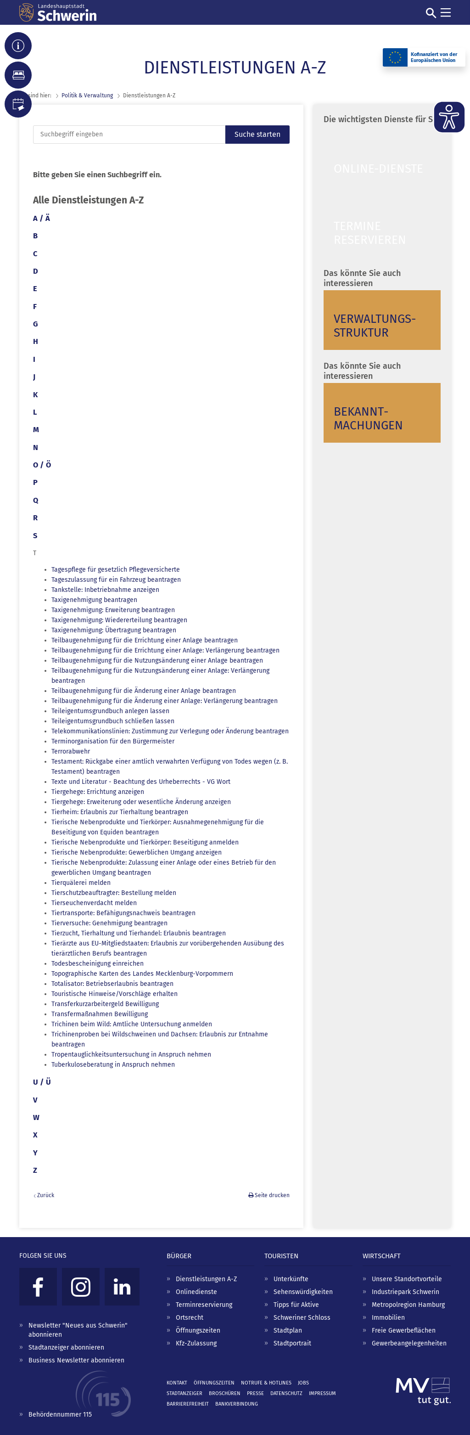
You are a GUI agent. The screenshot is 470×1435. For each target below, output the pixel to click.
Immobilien (388, 1318)
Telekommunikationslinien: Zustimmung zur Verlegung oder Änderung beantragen (170, 731)
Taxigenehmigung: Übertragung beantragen (113, 630)
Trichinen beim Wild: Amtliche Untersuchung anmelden (131, 1024)
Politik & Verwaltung (87, 95)
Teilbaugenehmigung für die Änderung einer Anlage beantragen (143, 691)
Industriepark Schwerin (405, 1292)
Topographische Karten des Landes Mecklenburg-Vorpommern (142, 974)
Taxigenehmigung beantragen (94, 600)
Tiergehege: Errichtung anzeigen (97, 792)
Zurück (45, 1195)
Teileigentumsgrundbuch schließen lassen (112, 721)
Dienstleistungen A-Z (206, 1279)
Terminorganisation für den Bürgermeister (112, 741)
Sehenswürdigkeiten (303, 1292)
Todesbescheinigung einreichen (97, 964)
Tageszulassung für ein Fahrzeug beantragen (116, 580)
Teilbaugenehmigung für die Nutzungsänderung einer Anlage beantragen (157, 660)
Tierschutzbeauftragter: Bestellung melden (113, 893)
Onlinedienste (196, 1292)
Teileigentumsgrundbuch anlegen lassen (110, 711)
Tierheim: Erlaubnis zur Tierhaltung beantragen (119, 812)
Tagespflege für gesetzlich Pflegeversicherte (115, 570)
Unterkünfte (291, 1279)
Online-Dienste (378, 169)
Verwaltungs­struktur (375, 326)
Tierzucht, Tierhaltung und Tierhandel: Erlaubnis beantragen (138, 933)
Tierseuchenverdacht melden (94, 903)
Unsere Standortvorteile (407, 1279)
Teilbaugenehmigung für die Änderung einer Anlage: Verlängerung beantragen (164, 701)
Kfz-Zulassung (196, 1343)
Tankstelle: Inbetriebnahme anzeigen (105, 590)
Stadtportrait (292, 1343)
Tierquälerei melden (81, 883)
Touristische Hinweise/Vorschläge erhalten (114, 994)
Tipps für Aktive (296, 1305)
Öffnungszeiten (198, 1330)
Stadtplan (288, 1330)
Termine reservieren (370, 233)
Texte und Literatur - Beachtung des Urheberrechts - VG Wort (140, 782)
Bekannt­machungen (368, 419)
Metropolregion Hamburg (408, 1305)
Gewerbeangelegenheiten (409, 1343)
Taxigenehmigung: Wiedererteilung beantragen (119, 620)
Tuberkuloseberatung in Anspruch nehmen (113, 1065)
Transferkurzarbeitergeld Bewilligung (105, 1004)
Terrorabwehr (70, 751)
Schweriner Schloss (302, 1318)
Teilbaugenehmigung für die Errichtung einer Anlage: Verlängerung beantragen (165, 650)
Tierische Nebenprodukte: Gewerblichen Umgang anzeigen (136, 852)
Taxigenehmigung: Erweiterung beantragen (113, 610)
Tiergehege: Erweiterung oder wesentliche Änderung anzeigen (141, 802)
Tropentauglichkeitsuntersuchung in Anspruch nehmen (131, 1054)
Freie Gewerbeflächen (404, 1330)
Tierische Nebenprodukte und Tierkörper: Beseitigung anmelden (145, 842)
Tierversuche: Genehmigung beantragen (109, 923)
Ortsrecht (189, 1318)
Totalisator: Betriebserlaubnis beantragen (112, 984)
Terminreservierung (204, 1305)
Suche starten (257, 134)
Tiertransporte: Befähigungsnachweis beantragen (123, 913)
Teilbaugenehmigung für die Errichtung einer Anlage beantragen (144, 640)
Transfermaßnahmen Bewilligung (99, 1014)
